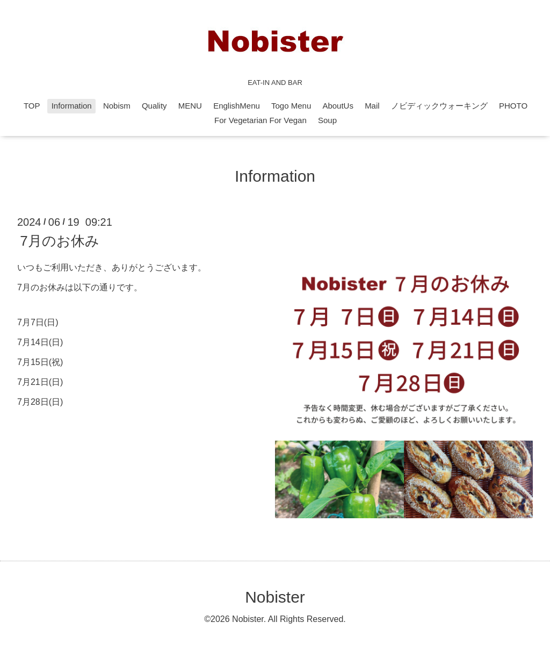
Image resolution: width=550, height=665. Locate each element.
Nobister (275, 597)
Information (72, 105)
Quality (154, 105)
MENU (190, 105)
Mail (372, 105)
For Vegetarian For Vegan (260, 120)
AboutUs (337, 105)
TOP (32, 105)
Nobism (117, 105)
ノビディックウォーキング (439, 105)
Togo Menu (291, 105)
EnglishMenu (236, 105)
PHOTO (513, 105)
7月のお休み (59, 241)
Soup (327, 120)
